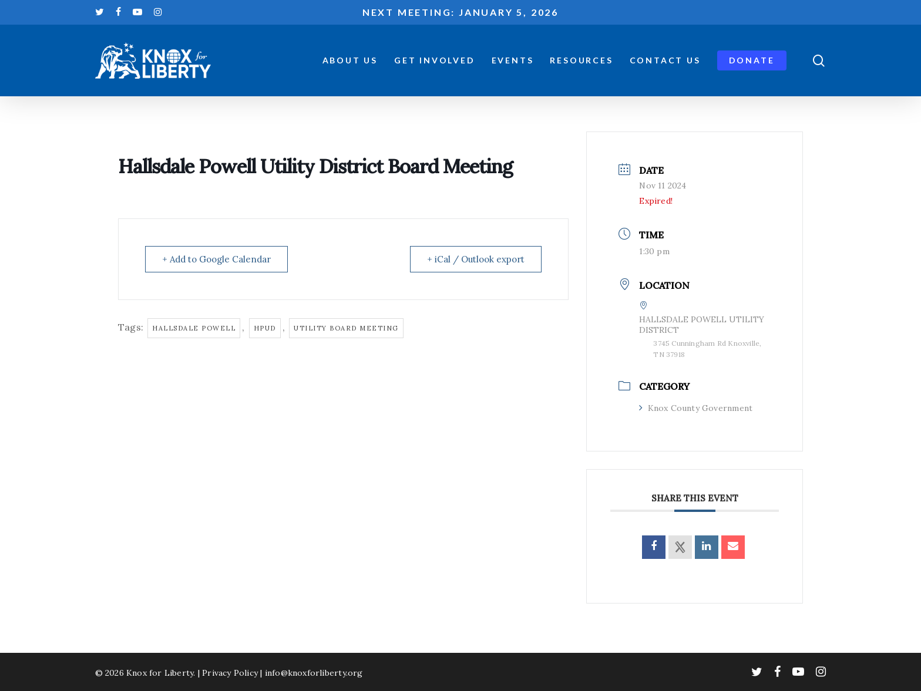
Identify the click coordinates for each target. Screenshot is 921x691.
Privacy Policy (230, 673)
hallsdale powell (194, 328)
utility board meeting (346, 328)
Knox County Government (695, 408)
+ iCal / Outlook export (476, 259)
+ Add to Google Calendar (216, 259)
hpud (265, 328)
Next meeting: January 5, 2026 (460, 12)
